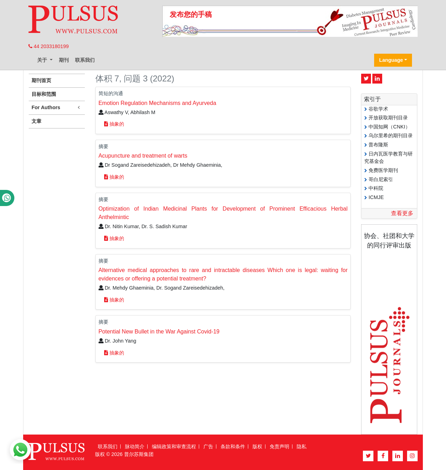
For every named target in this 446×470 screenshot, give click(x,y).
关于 (42, 60)
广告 (208, 446)
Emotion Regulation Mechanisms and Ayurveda (157, 103)
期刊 (64, 60)
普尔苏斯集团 (139, 454)
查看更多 (402, 213)
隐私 (301, 446)
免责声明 (279, 446)
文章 (36, 121)
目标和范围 (44, 94)
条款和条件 (233, 446)
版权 (257, 446)
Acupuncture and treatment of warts (143, 156)
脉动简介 (134, 446)
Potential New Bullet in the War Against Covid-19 (159, 332)
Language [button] (391, 60)
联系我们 (85, 60)
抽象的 (114, 124)
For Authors (57, 107)
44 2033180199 (48, 46)
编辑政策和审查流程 (174, 446)
